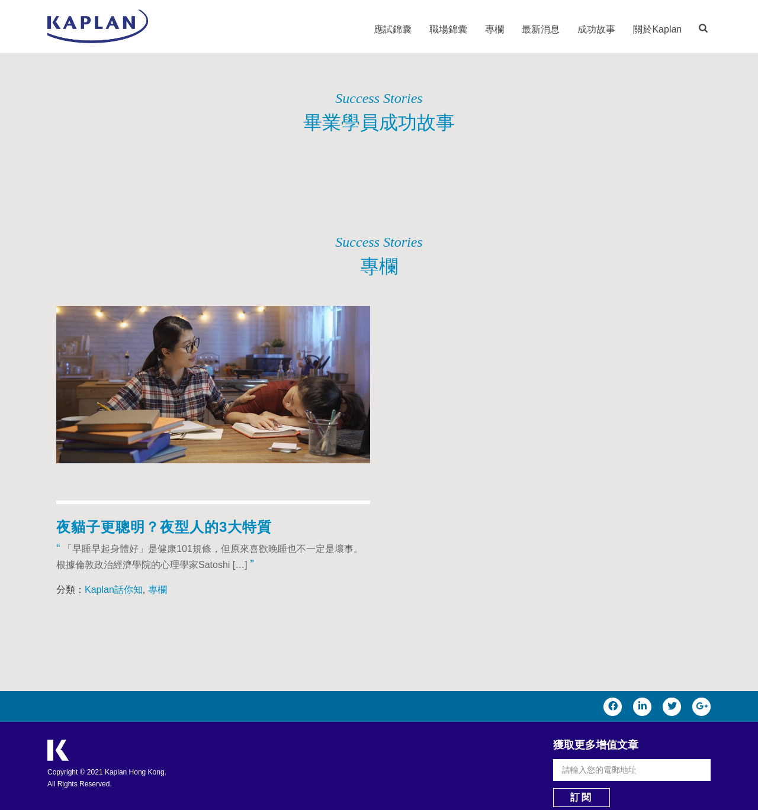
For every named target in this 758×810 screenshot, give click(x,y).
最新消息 (541, 29)
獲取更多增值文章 (595, 745)
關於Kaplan (657, 29)
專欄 (494, 29)
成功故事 (596, 29)
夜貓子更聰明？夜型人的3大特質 (164, 527)
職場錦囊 (448, 29)
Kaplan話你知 (114, 590)
